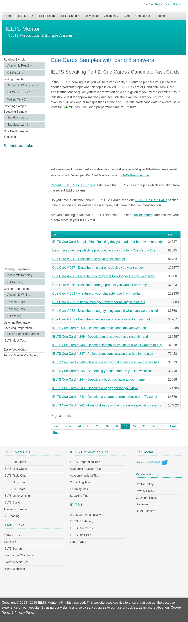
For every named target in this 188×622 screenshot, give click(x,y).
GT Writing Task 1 (18, 92)
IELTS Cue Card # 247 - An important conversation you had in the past (102, 353)
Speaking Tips (79, 495)
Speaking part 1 (17, 117)
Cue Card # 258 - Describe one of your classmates (88, 259)
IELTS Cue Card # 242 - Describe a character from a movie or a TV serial (104, 397)
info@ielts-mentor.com (135, 175)
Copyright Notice (146, 497)
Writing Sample (14, 79)
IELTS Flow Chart (15, 482)
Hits (170, 234)
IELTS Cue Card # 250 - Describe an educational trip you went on (99, 328)
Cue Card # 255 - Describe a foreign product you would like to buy (99, 285)
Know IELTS (12, 535)
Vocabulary (111, 15)
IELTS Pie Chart (14, 489)
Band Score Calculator (18, 555)
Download (91, 15)
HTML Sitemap (145, 511)
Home (8, 15)
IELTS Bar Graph (15, 462)
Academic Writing (18, 294)
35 (162, 426)
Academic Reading (19, 65)
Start (56, 426)
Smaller (177, 4)
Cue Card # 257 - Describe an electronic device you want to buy (98, 267)
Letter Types (78, 541)
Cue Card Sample (16, 131)
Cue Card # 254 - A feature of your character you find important (97, 293)
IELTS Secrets (13, 548)
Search (160, 15)
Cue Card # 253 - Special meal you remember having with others (98, 302)
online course (143, 215)
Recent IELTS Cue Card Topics (73, 185)
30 (116, 426)
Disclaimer (142, 504)
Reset (167, 4)
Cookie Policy (144, 484)
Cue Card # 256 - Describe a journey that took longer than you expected (103, 276)
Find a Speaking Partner (23, 333)
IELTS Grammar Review (86, 514)
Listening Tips (79, 489)
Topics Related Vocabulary (21, 355)
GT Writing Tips (80, 482)
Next (173, 426)
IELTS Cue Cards (81, 528)
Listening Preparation (17, 322)
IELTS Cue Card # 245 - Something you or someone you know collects (102, 371)
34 (153, 426)
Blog (127, 15)
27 (88, 426)
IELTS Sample (69, 15)
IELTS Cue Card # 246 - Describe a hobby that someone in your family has (105, 362)
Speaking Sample (15, 111)
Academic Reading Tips (85, 468)
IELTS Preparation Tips (85, 462)
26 (79, 426)
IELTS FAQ (25, 15)
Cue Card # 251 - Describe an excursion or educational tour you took (101, 319)
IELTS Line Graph (15, 468)
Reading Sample (14, 59)
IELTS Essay (12, 502)
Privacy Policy (145, 491)
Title (54, 234)
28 (97, 426)
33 (144, 426)
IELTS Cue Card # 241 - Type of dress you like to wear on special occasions (106, 405)
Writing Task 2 (16, 99)
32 (134, 426)
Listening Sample (15, 106)
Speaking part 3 (17, 124)
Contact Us (142, 15)
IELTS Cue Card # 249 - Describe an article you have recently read (100, 336)
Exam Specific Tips (16, 562)
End (55, 432)
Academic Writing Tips (84, 475)
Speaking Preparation (18, 328)
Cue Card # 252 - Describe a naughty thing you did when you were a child (105, 311)
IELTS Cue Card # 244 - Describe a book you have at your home (98, 379)
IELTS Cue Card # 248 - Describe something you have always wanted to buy (107, 345)
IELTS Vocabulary (81, 521)
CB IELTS (10, 541)
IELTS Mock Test (15, 340)
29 (107, 426)
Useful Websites (14, 568)
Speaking (10, 136)
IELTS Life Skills (80, 535)
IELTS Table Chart (15, 475)
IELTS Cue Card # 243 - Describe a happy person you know (95, 388)
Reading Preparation (17, 269)
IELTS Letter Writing (17, 495)
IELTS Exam (46, 15)
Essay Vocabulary (15, 349)
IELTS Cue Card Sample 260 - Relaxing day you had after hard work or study (107, 242)
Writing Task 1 (18, 301)
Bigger (158, 4)
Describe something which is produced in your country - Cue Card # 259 (103, 250)
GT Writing (14, 316)
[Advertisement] (24, 208)
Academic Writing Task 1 (23, 85)
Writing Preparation (16, 288)
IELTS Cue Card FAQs (151, 200)
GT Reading (15, 72)
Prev (69, 426)
